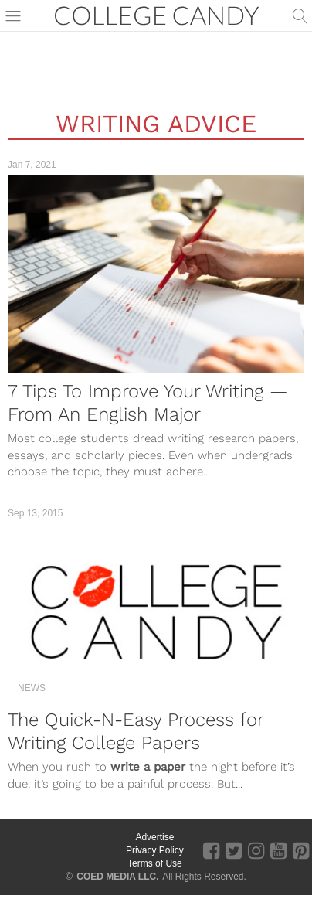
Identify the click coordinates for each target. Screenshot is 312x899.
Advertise (154, 837)
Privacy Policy (155, 850)
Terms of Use (154, 863)
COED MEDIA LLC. (117, 876)
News (32, 688)
